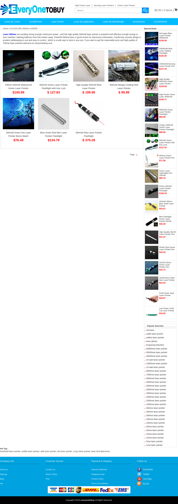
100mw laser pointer (155, 423)
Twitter (146, 474)
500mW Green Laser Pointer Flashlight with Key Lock (53, 86)
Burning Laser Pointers (104, 5)
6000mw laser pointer (156, 378)
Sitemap (3, 474)
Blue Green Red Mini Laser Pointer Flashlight (53, 134)
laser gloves (151, 341)
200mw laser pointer (155, 419)
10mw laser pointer (155, 437)
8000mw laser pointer (156, 371)
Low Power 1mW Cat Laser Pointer (166, 309)
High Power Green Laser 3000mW (167, 95)
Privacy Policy (97, 479)
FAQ (48, 479)
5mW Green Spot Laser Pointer (166, 294)
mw (1, 483)
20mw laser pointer (155, 434)
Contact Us (50, 469)
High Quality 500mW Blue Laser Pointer (89, 86)
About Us (4, 469)
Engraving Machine (155, 345)
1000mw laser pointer (156, 404)
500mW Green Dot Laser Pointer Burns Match (18, 134)
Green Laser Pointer (126, 5)
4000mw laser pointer (156, 389)
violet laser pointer (154, 334)
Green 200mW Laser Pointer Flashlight (165, 188)
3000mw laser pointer (156, 397)
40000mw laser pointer (156, 356)
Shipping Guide (98, 474)
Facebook (148, 469)
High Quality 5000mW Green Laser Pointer (166, 81)
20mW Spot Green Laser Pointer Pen (167, 248)
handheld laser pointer (10, 451)
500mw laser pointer (155, 408)
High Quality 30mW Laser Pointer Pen (167, 233)
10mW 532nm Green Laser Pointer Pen (165, 264)
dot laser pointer (64, 451)
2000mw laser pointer (156, 400)
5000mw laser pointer (156, 386)
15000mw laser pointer (156, 363)
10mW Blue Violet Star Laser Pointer (167, 279)
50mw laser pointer (155, 426)
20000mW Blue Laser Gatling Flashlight (165, 50)
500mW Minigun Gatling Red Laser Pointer (124, 86)
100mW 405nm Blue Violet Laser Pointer (166, 203)
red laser (150, 330)
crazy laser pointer (81, 451)
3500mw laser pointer (156, 393)
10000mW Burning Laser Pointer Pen (167, 65)
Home (5, 28)
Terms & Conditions (99, 483)
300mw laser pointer (155, 415)
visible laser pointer (30, 451)
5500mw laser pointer (156, 382)
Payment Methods (99, 469)
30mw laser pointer (155, 430)
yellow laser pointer (155, 337)
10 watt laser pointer (155, 367)
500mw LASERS (30, 28)
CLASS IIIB (16, 28)
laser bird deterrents (100, 451)
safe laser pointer (48, 451)
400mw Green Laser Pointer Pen (167, 156)
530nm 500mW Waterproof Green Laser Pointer (18, 86)
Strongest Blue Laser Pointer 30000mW (165, 35)
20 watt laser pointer (155, 360)
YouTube (147, 479)
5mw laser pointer (154, 441)
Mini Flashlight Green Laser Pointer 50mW (165, 219)
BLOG (146, 483)
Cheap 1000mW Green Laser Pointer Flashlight (166, 127)
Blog (2, 479)
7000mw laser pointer (156, 374)
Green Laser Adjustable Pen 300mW (165, 173)
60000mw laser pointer (156, 348)
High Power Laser (82, 5)
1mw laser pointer (154, 445)
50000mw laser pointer (156, 352)
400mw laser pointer (155, 412)
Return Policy (51, 474)
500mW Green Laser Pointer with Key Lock (167, 142)
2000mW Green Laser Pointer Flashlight (166, 112)
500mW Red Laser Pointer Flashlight (89, 134)
